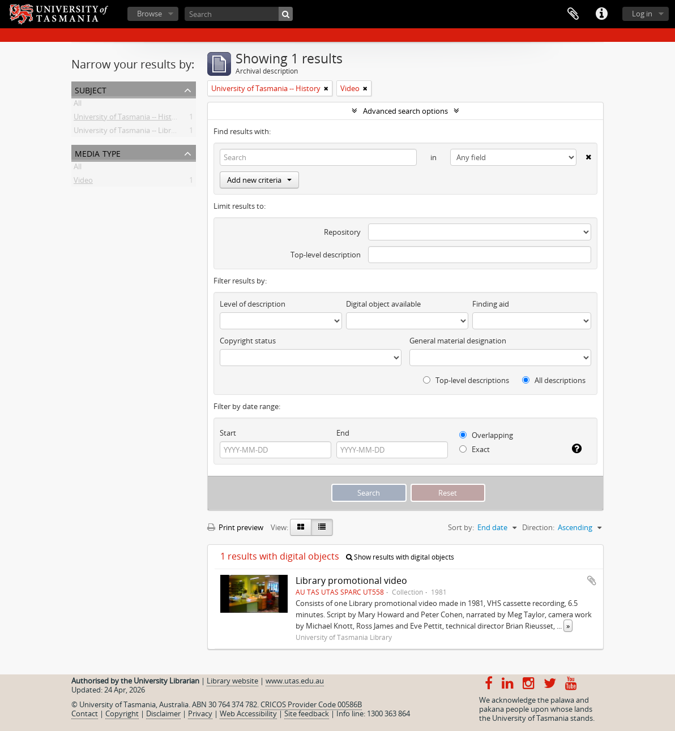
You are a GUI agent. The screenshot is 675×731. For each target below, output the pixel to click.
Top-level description (325, 255)
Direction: (538, 527)
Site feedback (306, 713)
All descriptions (554, 380)
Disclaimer (163, 713)
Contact (84, 713)
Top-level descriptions (466, 380)
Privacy (200, 713)
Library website (232, 681)
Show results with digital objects (400, 557)
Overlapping (486, 435)
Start (228, 433)
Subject (90, 89)
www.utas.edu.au (295, 681)
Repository (342, 232)
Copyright (122, 713)
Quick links (601, 14)
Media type (98, 152)
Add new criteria (259, 180)
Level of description (252, 304)
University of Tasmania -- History (128, 119)
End (342, 433)
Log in (642, 13)
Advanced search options (405, 111)
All (78, 105)
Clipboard (573, 14)
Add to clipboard (591, 580)
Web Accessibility (248, 713)
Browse (149, 13)
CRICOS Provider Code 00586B (311, 704)
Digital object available (383, 304)
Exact (474, 449)
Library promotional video (351, 580)
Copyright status (248, 341)
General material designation (457, 341)
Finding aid (490, 304)
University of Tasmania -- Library (128, 132)
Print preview (235, 527)
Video (83, 182)
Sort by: (461, 527)
